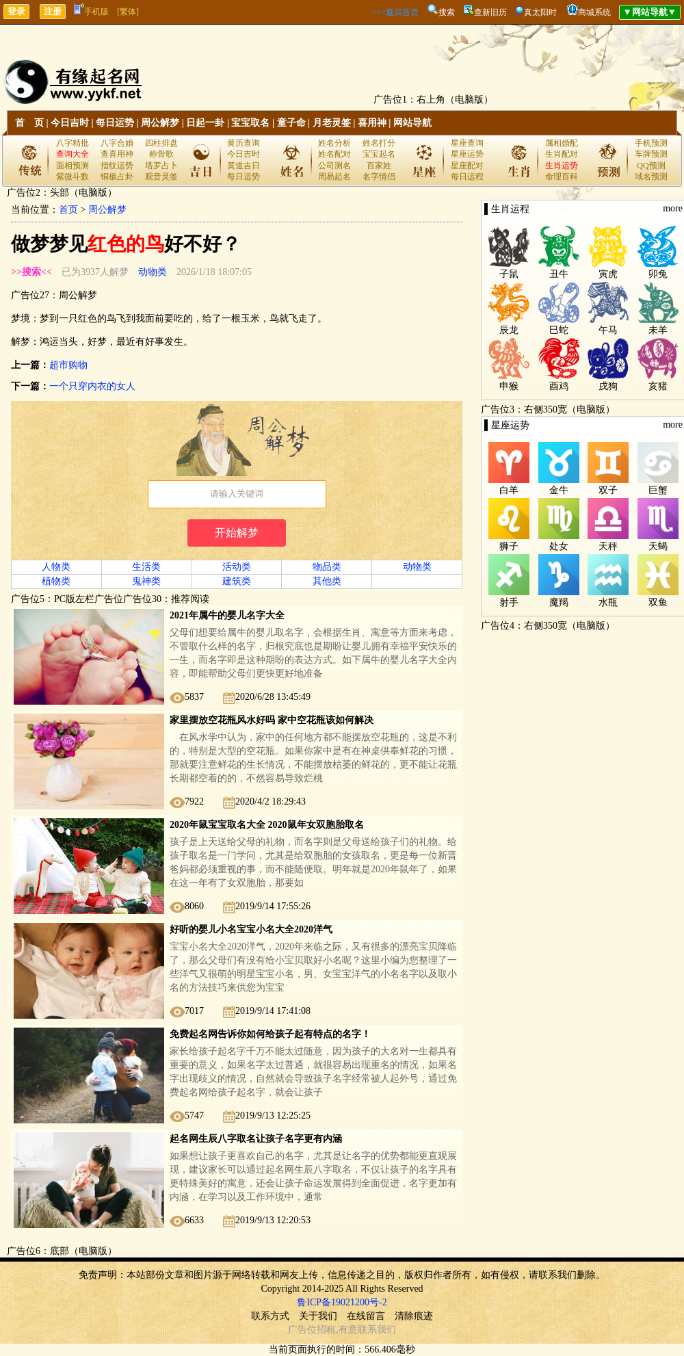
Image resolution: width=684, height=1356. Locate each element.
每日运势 (115, 123)
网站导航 (412, 123)
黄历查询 (243, 143)
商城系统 (594, 12)
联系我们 (377, 1330)
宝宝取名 (250, 123)
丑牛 (558, 274)
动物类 (152, 272)
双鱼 (658, 602)
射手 (508, 602)
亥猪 (658, 386)
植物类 (56, 581)
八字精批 (72, 143)
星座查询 (467, 143)
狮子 (508, 546)
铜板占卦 (117, 176)
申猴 (508, 386)
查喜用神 (117, 154)
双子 (608, 490)
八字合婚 (117, 143)
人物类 (56, 567)
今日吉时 (70, 123)
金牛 (558, 490)
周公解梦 (160, 123)
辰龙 (508, 330)
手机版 (91, 11)
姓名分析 (334, 143)
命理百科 (561, 176)
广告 (297, 1330)
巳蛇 (558, 330)
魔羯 (558, 602)
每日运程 (467, 176)
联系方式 (270, 1316)
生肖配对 (561, 154)
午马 (608, 330)
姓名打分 (379, 143)
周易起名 (334, 176)
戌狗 (608, 386)
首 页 (29, 123)
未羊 (658, 330)
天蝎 (658, 546)
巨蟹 (658, 490)
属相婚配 (561, 143)
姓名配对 (334, 154)
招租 (326, 1330)
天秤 (608, 546)
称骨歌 (161, 154)
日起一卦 (205, 123)
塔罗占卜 (161, 165)
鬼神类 (146, 581)
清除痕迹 (414, 1316)
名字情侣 (379, 176)
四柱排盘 (161, 143)
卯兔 (658, 274)
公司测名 (334, 165)
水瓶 (608, 602)
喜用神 (372, 123)
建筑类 (236, 581)
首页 (68, 210)
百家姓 (379, 165)
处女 (558, 546)
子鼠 (508, 274)
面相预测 (72, 165)
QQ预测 (651, 165)
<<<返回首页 (394, 12)
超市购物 (68, 365)
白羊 (508, 490)
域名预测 (651, 176)
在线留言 (366, 1316)
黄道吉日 (243, 165)
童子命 (291, 123)
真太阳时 (540, 12)
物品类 (327, 567)
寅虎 (608, 274)
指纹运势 (117, 165)
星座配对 (467, 165)
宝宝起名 (379, 154)
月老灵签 (332, 123)
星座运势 (467, 154)
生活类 (146, 567)
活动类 (236, 567)
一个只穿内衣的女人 (92, 386)
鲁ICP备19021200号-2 (341, 1302)
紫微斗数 (72, 176)
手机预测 (651, 143)
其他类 (327, 581)
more (673, 208)
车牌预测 (651, 154)
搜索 (446, 12)
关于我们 (318, 1316)
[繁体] (128, 11)
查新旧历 (490, 12)
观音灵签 (161, 176)
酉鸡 (558, 386)
